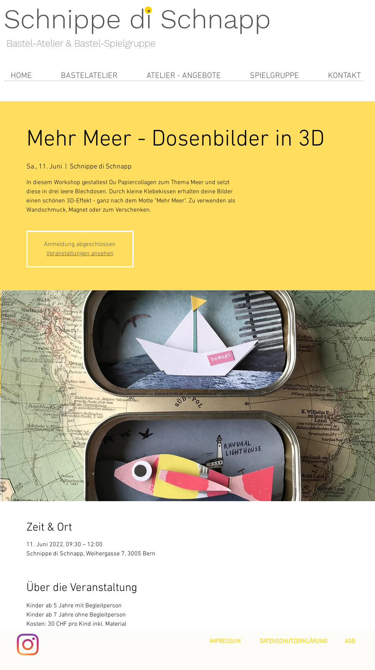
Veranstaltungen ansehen (80, 253)
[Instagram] (28, 644)
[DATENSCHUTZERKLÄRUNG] (293, 641)
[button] (89, 75)
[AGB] (350, 641)
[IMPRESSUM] (225, 641)
